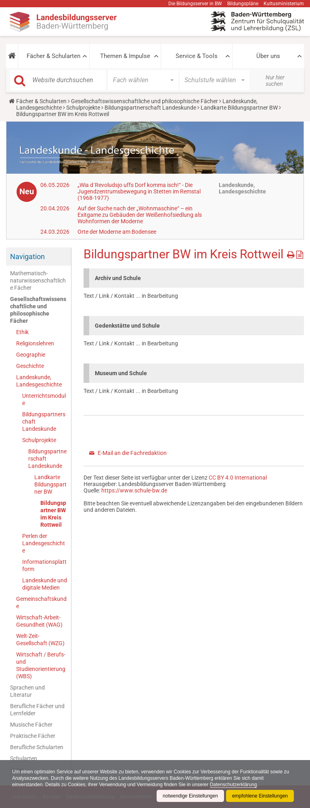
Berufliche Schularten (36, 747)
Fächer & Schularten (53, 56)
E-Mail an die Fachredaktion (132, 453)
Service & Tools (197, 56)
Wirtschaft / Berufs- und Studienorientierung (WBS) (40, 665)
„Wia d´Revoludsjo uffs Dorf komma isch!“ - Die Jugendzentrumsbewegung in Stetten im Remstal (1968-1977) (139, 191)
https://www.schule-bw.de (134, 490)
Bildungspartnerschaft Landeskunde (150, 107)
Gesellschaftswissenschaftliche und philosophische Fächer (144, 101)
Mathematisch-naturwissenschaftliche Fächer (38, 280)
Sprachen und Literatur (27, 691)
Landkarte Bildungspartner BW (239, 107)
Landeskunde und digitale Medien (44, 584)
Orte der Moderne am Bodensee (117, 231)
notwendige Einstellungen (190, 796)
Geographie (30, 354)
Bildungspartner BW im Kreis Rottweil (53, 514)
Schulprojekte (83, 107)
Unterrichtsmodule (44, 399)
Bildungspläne (242, 3)
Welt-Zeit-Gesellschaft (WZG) (40, 639)
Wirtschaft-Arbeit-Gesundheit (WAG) (39, 621)
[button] (12, 56)
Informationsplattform (44, 565)
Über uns (268, 56)
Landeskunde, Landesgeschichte (39, 381)
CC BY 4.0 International (238, 477)
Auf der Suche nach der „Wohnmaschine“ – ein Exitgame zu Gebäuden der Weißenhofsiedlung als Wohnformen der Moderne (140, 214)
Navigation (27, 256)
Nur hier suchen (275, 80)
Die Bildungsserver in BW (195, 3)
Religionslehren (35, 343)
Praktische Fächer (32, 736)
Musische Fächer (31, 724)
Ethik (22, 332)
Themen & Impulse (125, 56)
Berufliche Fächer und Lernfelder (37, 710)
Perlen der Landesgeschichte (43, 543)
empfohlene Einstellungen (260, 796)
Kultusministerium (284, 3)
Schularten (23, 758)
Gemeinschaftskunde (41, 602)
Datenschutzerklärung (233, 784)
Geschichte (30, 366)
